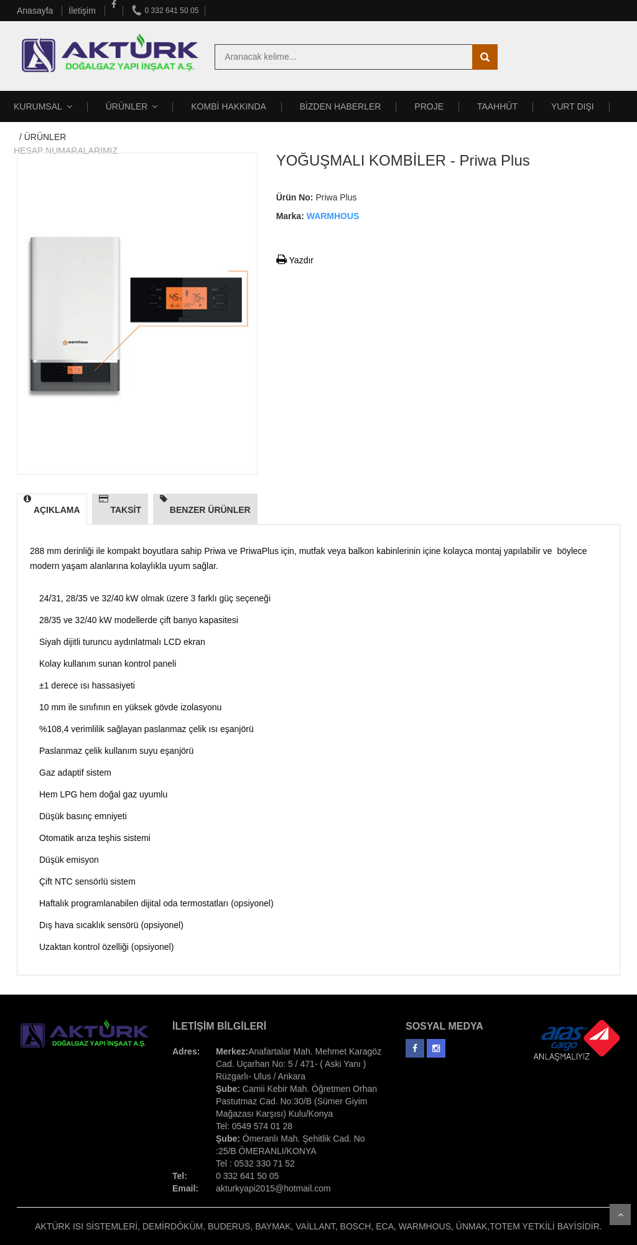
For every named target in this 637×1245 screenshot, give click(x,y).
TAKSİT (120, 504)
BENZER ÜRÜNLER (205, 504)
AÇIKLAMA (52, 504)
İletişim (83, 11)
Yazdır (295, 260)
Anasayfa (36, 11)
